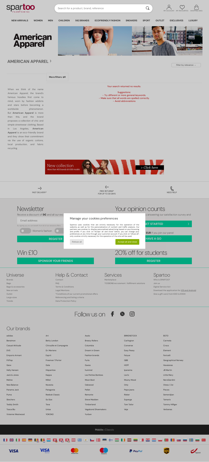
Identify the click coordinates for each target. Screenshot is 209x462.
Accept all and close (127, 242)
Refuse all (77, 242)
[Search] (147, 8)
